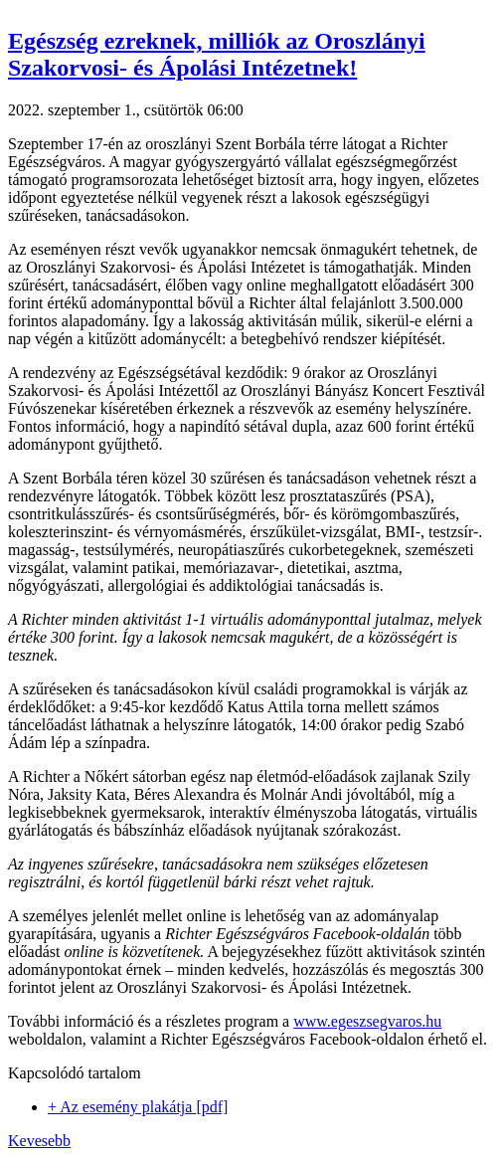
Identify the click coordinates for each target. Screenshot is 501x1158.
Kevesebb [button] (39, 1140)
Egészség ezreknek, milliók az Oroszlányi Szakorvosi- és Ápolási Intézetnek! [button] (216, 54)
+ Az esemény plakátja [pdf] (138, 1106)
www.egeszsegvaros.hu (367, 1021)
